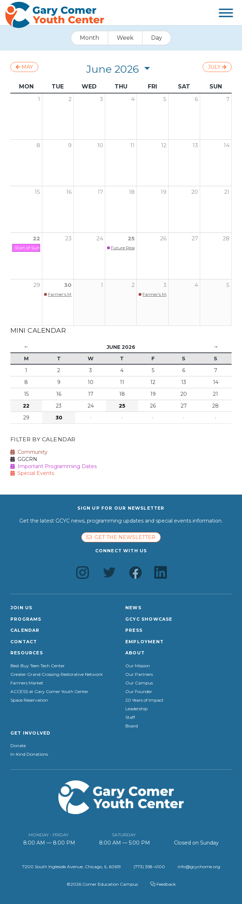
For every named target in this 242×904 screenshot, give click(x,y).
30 (68, 285)
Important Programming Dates (53, 466)
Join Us (21, 607)
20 (194, 191)
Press (133, 630)
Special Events (32, 473)
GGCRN (23, 459)
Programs (26, 619)
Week (125, 37)
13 (195, 145)
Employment (144, 641)
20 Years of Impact (144, 700)
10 (100, 145)
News (133, 607)
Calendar (25, 630)
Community (29, 452)
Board (131, 726)
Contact (23, 641)
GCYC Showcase (149, 619)
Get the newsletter (121, 537)
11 (132, 145)
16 (69, 191)
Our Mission (137, 665)
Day (156, 37)
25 (131, 238)
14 (226, 145)
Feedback (163, 884)
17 (100, 191)
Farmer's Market (65, 294)
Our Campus (139, 683)
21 (226, 191)
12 (163, 145)
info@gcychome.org (199, 866)
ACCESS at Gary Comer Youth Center (49, 691)
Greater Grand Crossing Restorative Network (56, 674)
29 (36, 285)
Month (89, 37)
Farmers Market (26, 683)
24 (99, 238)
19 (163, 191)
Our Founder (138, 691)
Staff (130, 717)
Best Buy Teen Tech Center (37, 665)
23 (68, 238)
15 (37, 191)
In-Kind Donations (29, 754)
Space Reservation (29, 700)
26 (163, 238)
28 (226, 238)
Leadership (136, 708)
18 (132, 191)
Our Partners (139, 674)
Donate (18, 745)
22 (36, 238)
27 (195, 238)
